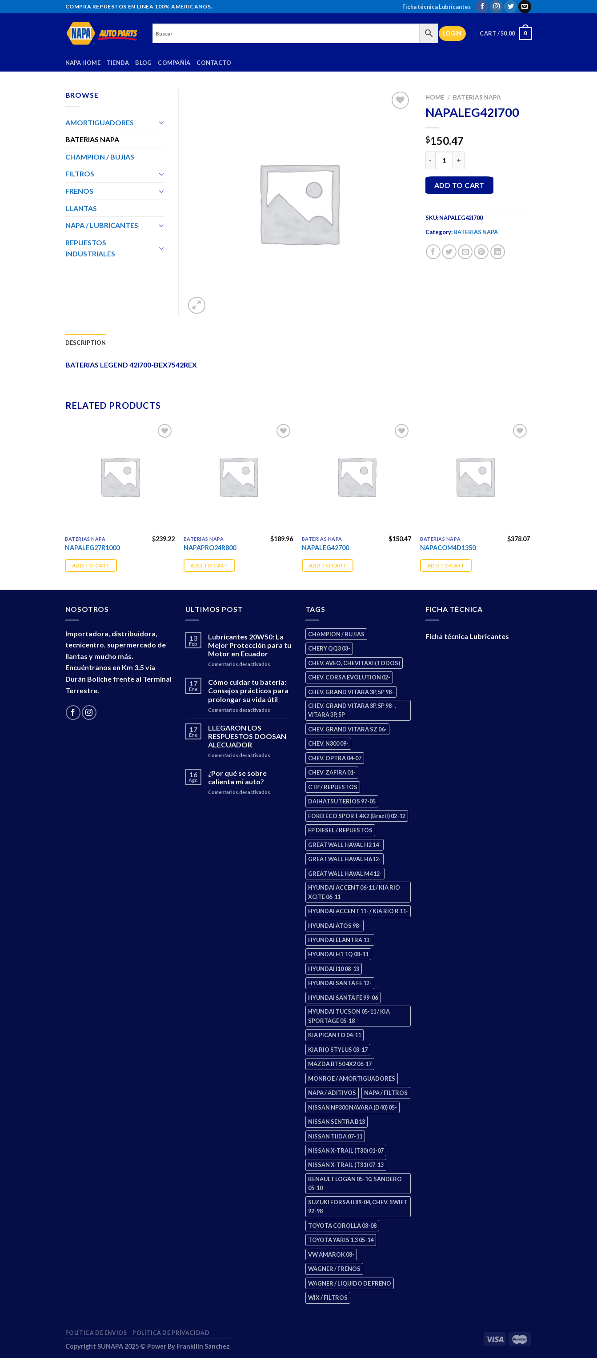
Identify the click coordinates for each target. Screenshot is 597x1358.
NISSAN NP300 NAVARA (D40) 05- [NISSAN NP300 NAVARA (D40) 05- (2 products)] (352, 1107)
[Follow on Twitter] (510, 6)
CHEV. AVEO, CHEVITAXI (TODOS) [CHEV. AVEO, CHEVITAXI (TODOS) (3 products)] (354, 663)
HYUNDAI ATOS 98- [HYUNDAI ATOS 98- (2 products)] (334, 925)
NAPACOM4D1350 (448, 547)
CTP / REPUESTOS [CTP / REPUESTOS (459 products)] (332, 787)
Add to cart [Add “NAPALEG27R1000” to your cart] (91, 565)
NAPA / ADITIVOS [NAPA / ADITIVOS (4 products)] (332, 1092)
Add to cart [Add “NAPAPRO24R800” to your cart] (209, 565)
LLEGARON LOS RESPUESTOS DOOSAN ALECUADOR (247, 736)
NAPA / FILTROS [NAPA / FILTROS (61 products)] (386, 1092)
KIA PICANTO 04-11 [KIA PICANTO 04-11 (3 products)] (334, 1034)
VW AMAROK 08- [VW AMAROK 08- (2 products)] (331, 1254)
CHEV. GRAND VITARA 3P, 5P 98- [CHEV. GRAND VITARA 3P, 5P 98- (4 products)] (351, 691)
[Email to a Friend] (465, 251)
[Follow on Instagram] (496, 6)
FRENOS (79, 191)
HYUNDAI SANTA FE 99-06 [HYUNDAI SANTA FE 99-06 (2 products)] (343, 997)
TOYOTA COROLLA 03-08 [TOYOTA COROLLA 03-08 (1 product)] (342, 1225)
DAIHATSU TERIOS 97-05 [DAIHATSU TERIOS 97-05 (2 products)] (342, 801)
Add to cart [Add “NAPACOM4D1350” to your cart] (446, 565)
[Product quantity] (444, 160)
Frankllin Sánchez (203, 1346)
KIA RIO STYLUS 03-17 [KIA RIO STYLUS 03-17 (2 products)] (338, 1049)
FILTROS (79, 173)
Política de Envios (96, 1333)
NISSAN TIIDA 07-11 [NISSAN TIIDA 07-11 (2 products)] (335, 1136)
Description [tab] (85, 342)
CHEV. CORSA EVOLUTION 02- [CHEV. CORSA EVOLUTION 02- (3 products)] (349, 677)
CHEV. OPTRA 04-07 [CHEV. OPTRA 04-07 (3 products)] (334, 758)
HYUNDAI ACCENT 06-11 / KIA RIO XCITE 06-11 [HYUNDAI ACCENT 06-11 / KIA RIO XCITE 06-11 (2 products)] (354, 892)
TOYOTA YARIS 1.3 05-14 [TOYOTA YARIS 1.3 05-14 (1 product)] (340, 1239)
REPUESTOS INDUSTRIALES (90, 248)
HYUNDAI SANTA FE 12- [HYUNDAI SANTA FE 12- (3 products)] (340, 983)
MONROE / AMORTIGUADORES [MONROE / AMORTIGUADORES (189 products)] (351, 1078)
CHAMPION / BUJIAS (99, 156)
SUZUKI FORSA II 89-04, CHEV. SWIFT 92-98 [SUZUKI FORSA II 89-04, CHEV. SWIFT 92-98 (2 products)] (358, 1206)
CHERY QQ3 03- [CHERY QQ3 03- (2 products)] (329, 648)
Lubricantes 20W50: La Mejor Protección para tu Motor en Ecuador (249, 645)
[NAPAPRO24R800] (238, 476)
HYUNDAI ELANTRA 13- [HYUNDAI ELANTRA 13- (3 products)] (340, 939)
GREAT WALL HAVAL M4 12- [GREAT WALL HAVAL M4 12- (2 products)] (345, 873)
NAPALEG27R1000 (92, 547)
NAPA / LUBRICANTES (101, 225)
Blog (143, 62)
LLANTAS (81, 208)
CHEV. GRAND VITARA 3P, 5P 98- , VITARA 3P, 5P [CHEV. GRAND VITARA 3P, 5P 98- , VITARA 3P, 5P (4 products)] (352, 710)
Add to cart (459, 185)
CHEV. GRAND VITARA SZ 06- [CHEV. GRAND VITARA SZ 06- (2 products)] (347, 729)
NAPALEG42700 (325, 547)
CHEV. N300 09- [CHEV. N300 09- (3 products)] (328, 743)
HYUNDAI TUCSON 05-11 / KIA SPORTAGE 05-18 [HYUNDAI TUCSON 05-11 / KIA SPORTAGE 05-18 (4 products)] (349, 1016)
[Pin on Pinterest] (481, 251)
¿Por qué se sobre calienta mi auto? (237, 777)
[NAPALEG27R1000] (120, 476)
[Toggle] (161, 122)
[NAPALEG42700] (357, 476)
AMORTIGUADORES (99, 122)
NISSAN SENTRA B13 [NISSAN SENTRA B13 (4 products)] (336, 1121)
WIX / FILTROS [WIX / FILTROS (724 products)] (328, 1297)
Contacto (213, 62)
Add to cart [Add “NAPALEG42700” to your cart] (328, 565)
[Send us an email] (524, 6)
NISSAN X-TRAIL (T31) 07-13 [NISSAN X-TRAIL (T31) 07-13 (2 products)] (346, 1164)
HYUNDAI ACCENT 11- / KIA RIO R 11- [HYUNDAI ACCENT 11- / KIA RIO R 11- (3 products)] (358, 911)
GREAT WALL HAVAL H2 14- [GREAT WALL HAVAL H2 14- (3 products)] (344, 844)
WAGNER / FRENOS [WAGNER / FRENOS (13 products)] (334, 1268)
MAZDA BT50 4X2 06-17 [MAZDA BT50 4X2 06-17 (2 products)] (340, 1063)
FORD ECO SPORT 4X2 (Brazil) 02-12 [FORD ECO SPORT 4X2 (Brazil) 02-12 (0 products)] (356, 815)
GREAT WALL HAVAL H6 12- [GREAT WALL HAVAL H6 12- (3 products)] (344, 859)
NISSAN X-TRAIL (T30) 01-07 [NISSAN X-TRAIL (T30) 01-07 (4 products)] (346, 1150)
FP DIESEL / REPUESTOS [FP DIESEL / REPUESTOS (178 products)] (340, 830)
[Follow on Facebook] (482, 6)
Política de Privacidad (170, 1333)
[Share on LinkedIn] (497, 251)
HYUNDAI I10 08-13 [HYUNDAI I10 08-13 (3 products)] (333, 968)
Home (435, 97)
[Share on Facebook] (433, 251)
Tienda (118, 62)
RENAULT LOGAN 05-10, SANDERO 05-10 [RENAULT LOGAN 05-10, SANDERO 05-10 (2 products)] (355, 1183)
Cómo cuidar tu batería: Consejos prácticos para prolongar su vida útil (248, 690)
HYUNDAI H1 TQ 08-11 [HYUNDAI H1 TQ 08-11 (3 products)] (338, 954)
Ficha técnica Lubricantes (436, 6)
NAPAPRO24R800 (210, 547)
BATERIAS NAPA (477, 97)
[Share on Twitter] (449, 251)
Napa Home (82, 62)
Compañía (174, 62)
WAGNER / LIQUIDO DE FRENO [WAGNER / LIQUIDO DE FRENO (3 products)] (349, 1283)
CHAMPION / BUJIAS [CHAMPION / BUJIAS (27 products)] (336, 634)
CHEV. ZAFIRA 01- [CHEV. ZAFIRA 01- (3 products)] (332, 772)
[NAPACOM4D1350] (475, 476)
